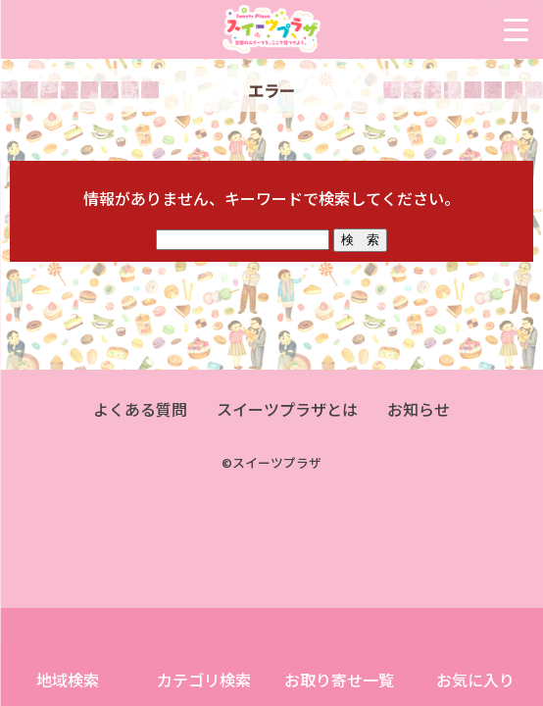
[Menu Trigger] (516, 29)
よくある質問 (140, 409)
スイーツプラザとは (287, 409)
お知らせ (418, 409)
